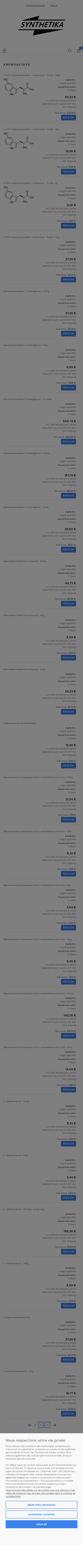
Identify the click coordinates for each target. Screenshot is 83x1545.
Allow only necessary (41, 1504)
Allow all (41, 1524)
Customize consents (41, 1514)
